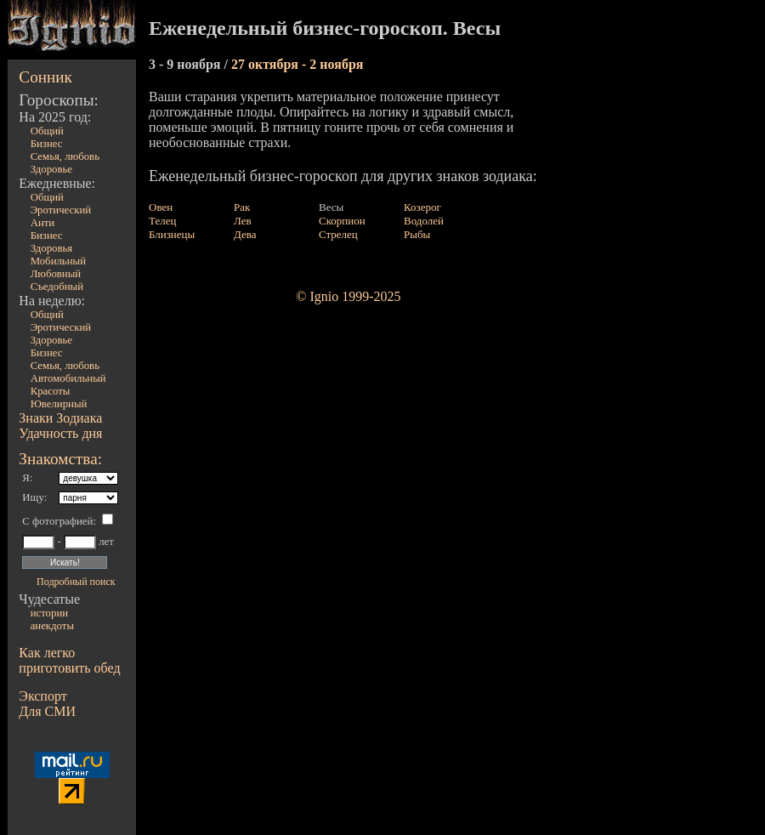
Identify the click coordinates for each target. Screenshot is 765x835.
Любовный (56, 274)
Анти (43, 223)
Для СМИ (47, 711)
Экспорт (42, 696)
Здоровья (52, 248)
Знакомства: (60, 459)
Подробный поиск (76, 582)
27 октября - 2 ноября (297, 64)
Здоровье (51, 169)
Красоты (51, 391)
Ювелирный (59, 404)
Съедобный (57, 287)
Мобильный (58, 261)
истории (49, 613)
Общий (47, 131)
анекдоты (52, 626)
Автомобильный (68, 378)
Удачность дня (60, 433)
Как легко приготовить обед (69, 660)
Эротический (61, 210)
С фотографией (57, 521)
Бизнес (47, 144)
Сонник (45, 77)
